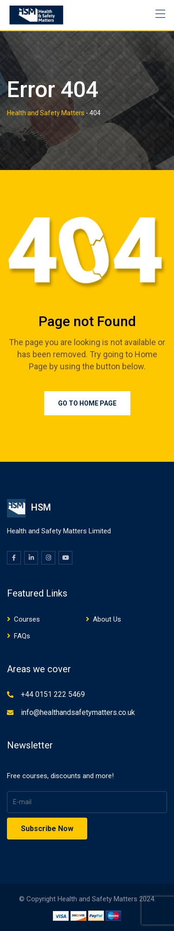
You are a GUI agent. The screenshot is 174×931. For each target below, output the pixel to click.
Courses (27, 619)
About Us (107, 619)
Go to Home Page (87, 403)
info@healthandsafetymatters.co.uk (78, 712)
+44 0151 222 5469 (53, 694)
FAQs (22, 636)
